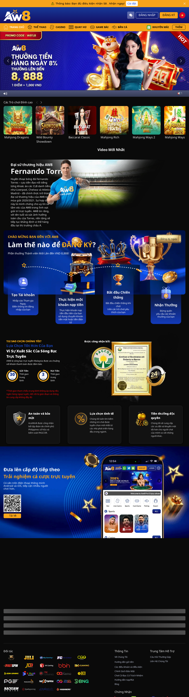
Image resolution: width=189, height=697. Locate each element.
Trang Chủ (14, 27)
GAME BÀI (99, 27)
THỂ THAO (37, 27)
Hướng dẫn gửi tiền (124, 686)
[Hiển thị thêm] (12, 659)
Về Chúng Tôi (121, 681)
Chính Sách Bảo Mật (125, 695)
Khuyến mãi (158, 27)
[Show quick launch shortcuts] (180, 651)
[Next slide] (181, 60)
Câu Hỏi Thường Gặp (160, 681)
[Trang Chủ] (17, 15)
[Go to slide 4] (100, 85)
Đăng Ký (169, 15)
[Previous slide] (8, 60)
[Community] (130, 15)
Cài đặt (131, 3)
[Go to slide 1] (89, 85)
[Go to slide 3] (96, 85)
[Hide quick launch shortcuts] (176, 654)
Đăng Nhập (147, 15)
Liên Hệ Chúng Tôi (159, 685)
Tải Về (12, 586)
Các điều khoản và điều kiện (128, 691)
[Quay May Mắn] (180, 660)
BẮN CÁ (119, 27)
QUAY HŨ (78, 27)
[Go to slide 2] (93, 85)
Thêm (178, 27)
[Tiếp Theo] (41, 102)
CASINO (57, 27)
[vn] (182, 15)
